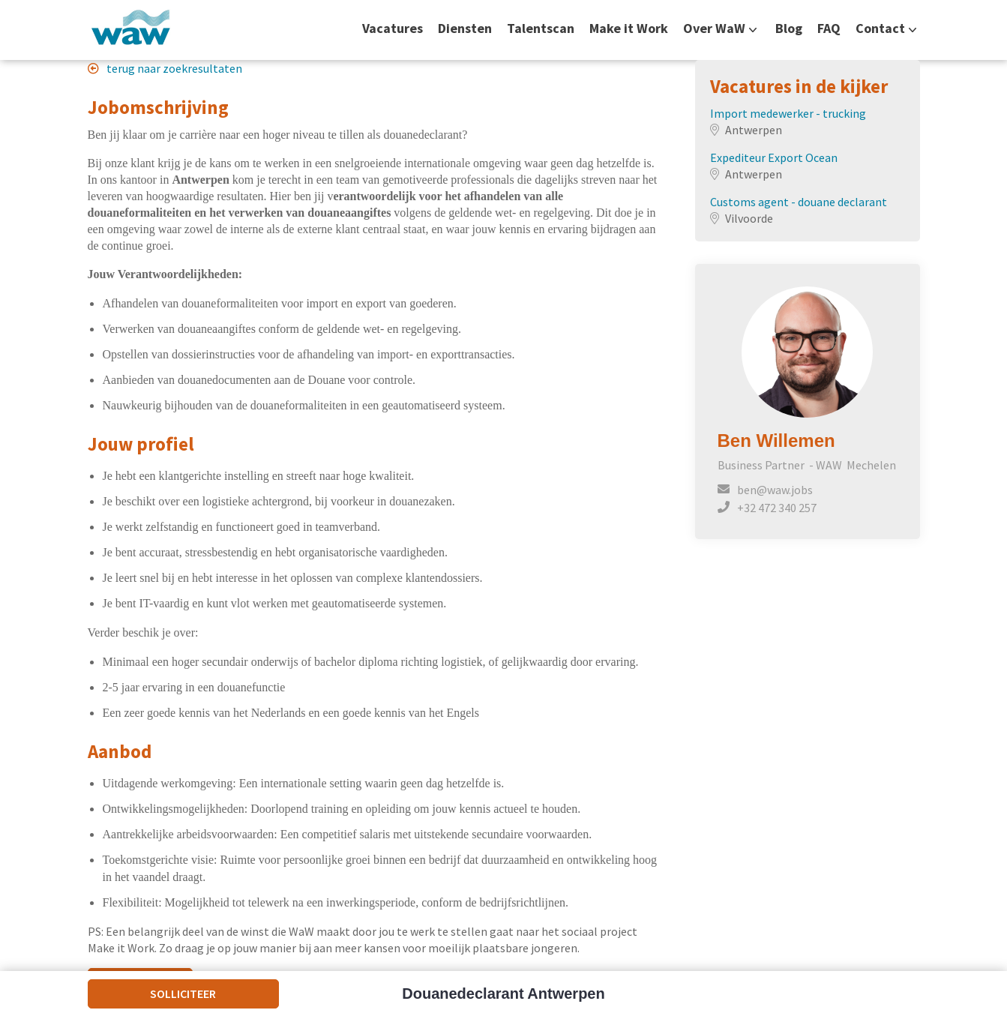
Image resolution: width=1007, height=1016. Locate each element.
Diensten (465, 28)
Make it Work (628, 28)
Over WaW (714, 28)
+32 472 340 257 (777, 507)
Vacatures (392, 28)
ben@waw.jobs (775, 489)
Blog (788, 28)
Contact (880, 28)
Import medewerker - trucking (788, 113)
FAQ (829, 28)
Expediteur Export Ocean (774, 157)
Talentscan (540, 28)
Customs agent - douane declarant (798, 201)
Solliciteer (183, 993)
